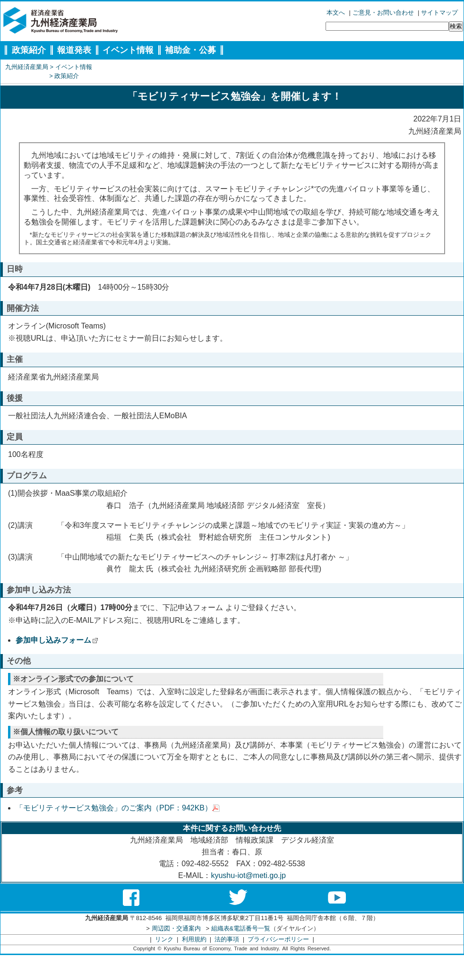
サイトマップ (439, 12)
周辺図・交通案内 (176, 928)
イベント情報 (128, 50)
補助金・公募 (190, 50)
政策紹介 (29, 50)
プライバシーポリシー (278, 939)
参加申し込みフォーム (57, 640)
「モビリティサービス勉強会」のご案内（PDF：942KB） (118, 808)
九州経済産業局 (26, 66)
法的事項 (227, 939)
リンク (164, 939)
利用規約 (194, 939)
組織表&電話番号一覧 (241, 928)
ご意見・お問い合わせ (383, 12)
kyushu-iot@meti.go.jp (248, 875)
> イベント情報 (71, 66)
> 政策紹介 (64, 75)
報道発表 (74, 50)
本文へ (336, 12)
